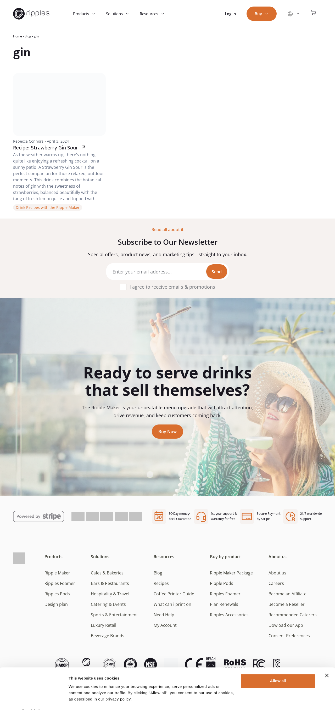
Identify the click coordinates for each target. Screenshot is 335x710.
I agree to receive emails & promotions (172, 287)
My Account (165, 625)
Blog (28, 36)
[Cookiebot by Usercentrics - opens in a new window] (34, 700)
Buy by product (225, 557)
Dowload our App (286, 625)
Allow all (278, 667)
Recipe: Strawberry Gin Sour (45, 147)
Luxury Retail (103, 625)
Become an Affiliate (287, 594)
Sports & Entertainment (114, 615)
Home (17, 36)
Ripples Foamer (59, 583)
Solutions (120, 13)
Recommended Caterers (293, 615)
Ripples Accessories (229, 615)
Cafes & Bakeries (107, 573)
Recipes (161, 583)
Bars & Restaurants (110, 583)
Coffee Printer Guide (174, 594)
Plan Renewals (224, 604)
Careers (276, 583)
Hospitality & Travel (110, 594)
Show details (81, 699)
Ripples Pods (57, 594)
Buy (264, 13)
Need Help (164, 615)
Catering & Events (108, 604)
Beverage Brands (107, 636)
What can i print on (172, 604)
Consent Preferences (289, 636)
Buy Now (167, 431)
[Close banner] (327, 662)
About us (278, 557)
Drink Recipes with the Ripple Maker (48, 207)
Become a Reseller (287, 604)
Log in (230, 13)
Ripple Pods (221, 583)
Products (87, 13)
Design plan (56, 604)
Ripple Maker (57, 573)
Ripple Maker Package (231, 573)
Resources (155, 13)
